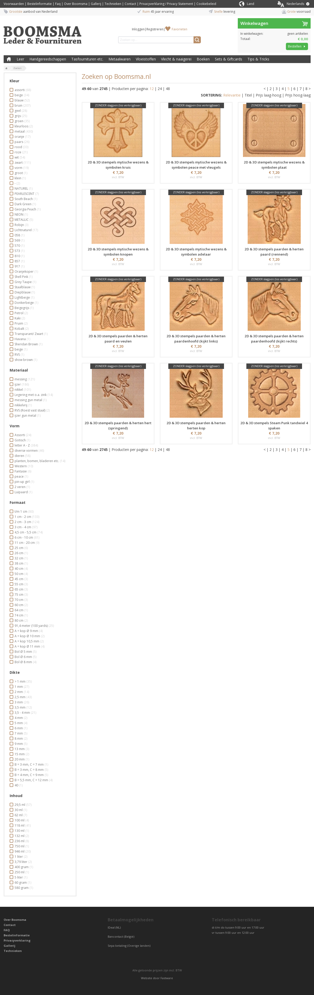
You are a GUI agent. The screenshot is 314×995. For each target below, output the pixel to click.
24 (160, 88)
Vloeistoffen (146, 59)
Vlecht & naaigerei (176, 59)
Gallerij (96, 4)
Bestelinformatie (39, 4)
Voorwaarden (14, 4)
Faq (58, 4)
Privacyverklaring (17, 940)
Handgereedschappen (47, 59)
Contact (130, 4)
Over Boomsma (75, 4)
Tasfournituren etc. (87, 59)
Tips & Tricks (258, 59)
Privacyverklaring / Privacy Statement (166, 4)
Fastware (167, 978)
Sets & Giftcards (228, 59)
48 (168, 88)
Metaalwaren (119, 59)
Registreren (154, 29)
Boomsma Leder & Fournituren (9, 59)
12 (152, 88)
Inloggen (138, 29)
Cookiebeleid (206, 4)
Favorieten (179, 29)
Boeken (203, 59)
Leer (20, 59)
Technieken (113, 4)
